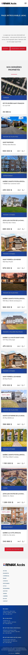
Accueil (5, 48)
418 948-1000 (8, 614)
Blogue (5, 598)
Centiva (17, 653)
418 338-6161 (8, 633)
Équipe (4, 578)
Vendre (5, 593)
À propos (5, 580)
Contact (5, 601)
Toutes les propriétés (14, 549)
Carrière (5, 596)
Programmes (6, 588)
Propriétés (6, 573)
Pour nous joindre (18, 48)
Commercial (6, 575)
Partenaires (6, 583)
